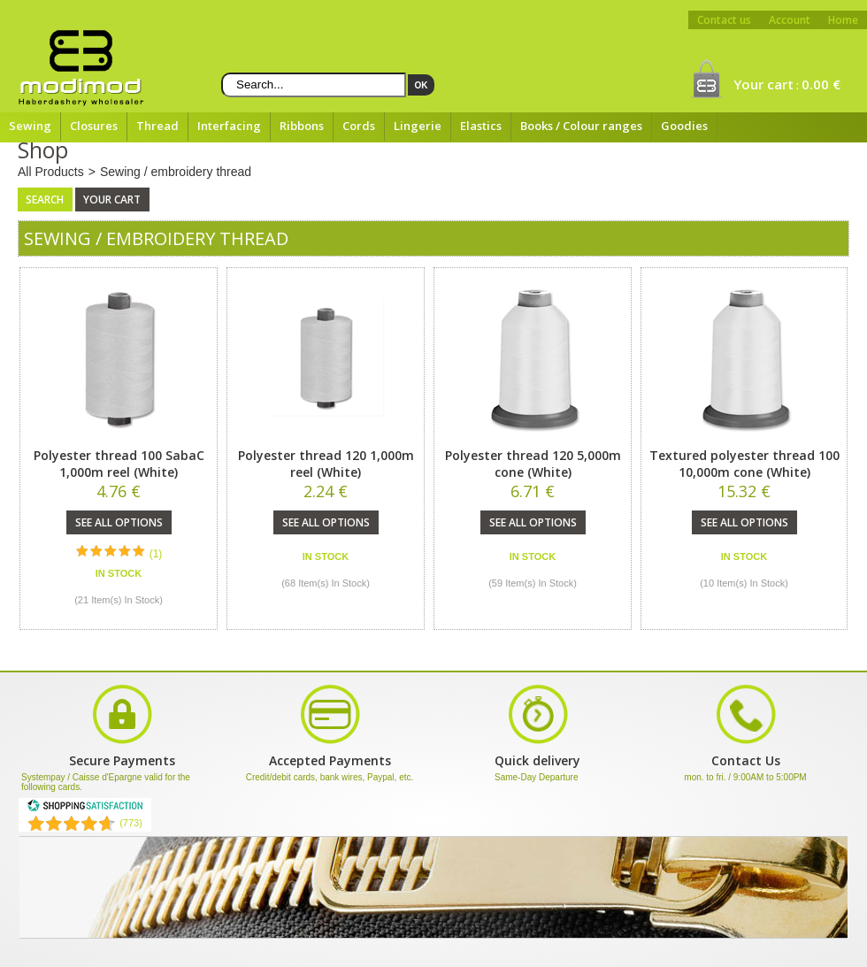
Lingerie (417, 126)
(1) (156, 554)
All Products (51, 172)
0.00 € (821, 84)
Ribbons (302, 126)
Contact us (724, 19)
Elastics (481, 126)
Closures (94, 126)
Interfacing (229, 126)
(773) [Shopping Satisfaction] (130, 822)
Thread (157, 126)
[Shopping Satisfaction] (84, 808)
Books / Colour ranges (581, 126)
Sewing (30, 126)
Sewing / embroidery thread (175, 172)
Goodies (684, 126)
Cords (358, 126)
